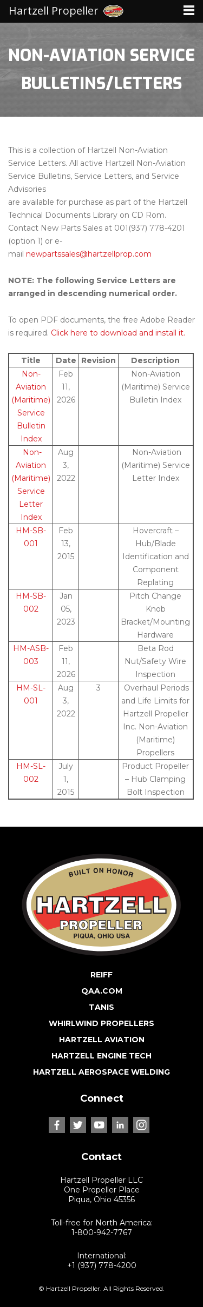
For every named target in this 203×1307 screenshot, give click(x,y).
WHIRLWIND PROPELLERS (101, 1023)
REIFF (101, 975)
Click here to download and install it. (118, 333)
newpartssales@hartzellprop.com (89, 254)
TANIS (101, 1007)
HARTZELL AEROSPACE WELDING (101, 1072)
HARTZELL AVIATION (102, 1039)
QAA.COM (101, 991)
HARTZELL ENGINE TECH (101, 1056)
